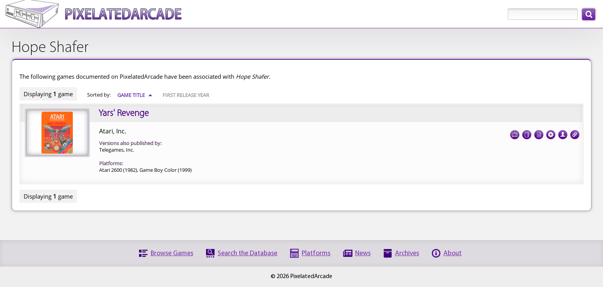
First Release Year (186, 95)
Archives (407, 253)
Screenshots (514, 132)
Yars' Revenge (123, 113)
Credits (562, 132)
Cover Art (526, 132)
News (363, 253)
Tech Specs (550, 132)
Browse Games (172, 253)
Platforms (316, 253)
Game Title (135, 95)
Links (574, 132)
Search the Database (247, 253)
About (452, 253)
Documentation (538, 132)
